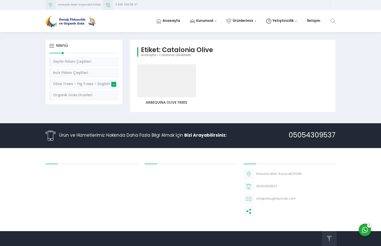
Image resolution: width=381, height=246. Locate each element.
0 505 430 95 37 (126, 4)
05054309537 (312, 135)
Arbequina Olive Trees (166, 103)
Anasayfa (148, 55)
